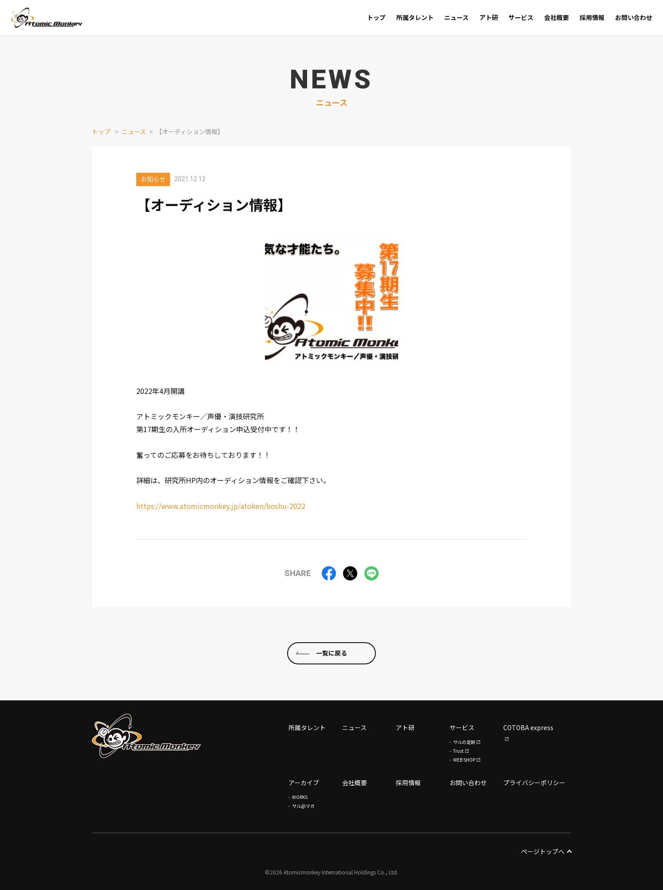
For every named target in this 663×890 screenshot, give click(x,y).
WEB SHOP (464, 759)
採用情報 (408, 782)
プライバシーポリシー (534, 782)
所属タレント (307, 727)
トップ (101, 131)
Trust (458, 750)
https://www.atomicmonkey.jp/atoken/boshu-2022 (220, 506)
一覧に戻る (331, 653)
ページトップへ (546, 851)
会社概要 (354, 782)
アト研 (405, 727)
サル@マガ (303, 806)
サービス (462, 727)
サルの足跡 (464, 742)
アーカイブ (303, 782)
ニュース (134, 131)
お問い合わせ (468, 782)
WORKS (300, 797)
